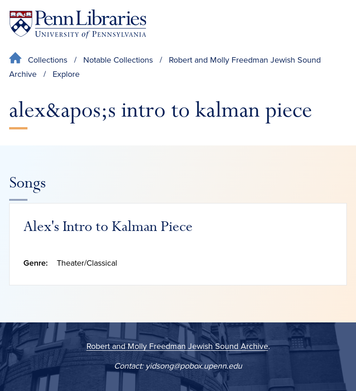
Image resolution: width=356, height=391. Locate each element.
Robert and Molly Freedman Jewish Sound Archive (177, 346)
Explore (66, 74)
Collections (47, 60)
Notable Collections (118, 60)
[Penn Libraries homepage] (77, 24)
